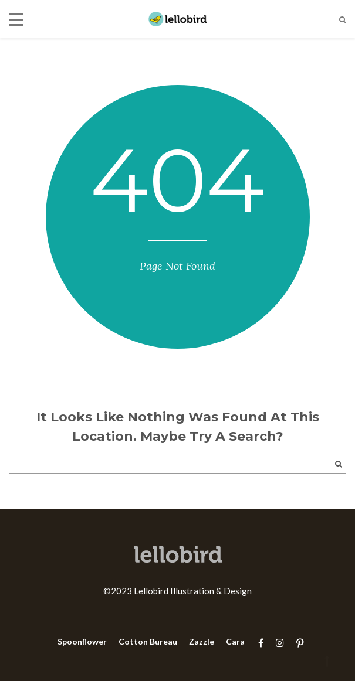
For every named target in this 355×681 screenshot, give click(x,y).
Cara (235, 641)
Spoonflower (82, 641)
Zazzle (201, 641)
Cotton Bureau (148, 641)
